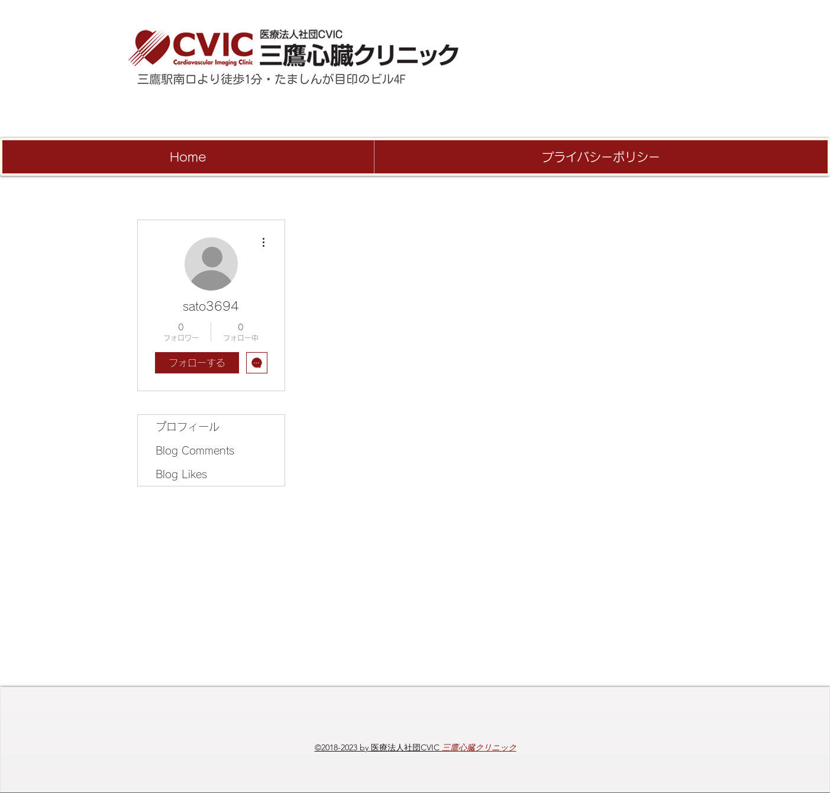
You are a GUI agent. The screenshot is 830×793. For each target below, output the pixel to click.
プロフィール (187, 426)
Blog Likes (181, 474)
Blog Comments (195, 450)
